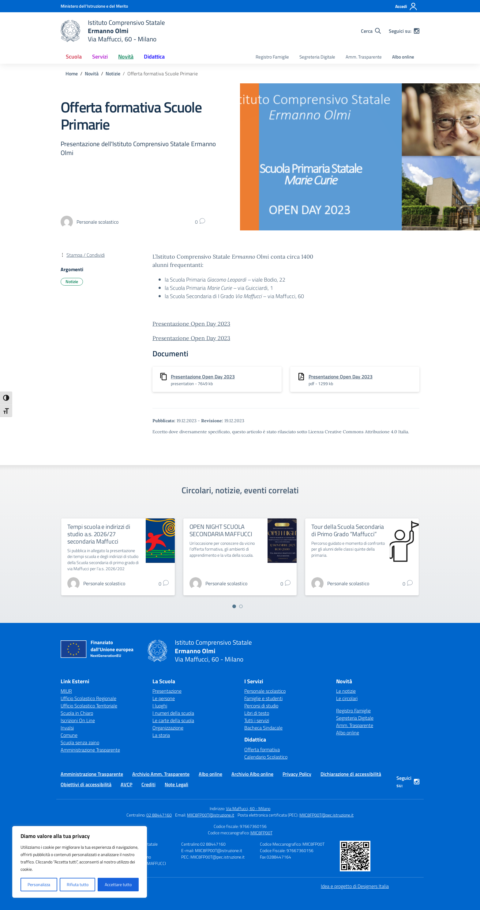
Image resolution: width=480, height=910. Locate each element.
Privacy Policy (297, 774)
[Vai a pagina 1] (234, 606)
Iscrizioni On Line (78, 720)
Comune (69, 735)
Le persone (163, 698)
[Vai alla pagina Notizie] (113, 73)
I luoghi (159, 705)
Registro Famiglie (272, 56)
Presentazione (167, 691)
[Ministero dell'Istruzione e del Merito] (94, 6)
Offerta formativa (262, 749)
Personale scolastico (265, 691)
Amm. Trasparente (364, 56)
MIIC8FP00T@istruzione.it (210, 815)
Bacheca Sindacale (263, 727)
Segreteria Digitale (317, 56)
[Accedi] (406, 6)
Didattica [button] (154, 56)
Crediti (148, 784)
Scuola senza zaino (80, 742)
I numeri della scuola (173, 713)
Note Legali (176, 784)
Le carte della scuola (173, 720)
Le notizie (346, 691)
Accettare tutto (118, 884)
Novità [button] (125, 56)
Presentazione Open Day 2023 (191, 323)
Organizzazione (167, 727)
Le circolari (347, 698)
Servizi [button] (100, 56)
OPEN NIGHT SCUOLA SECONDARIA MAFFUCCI (220, 530)
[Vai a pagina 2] (241, 606)
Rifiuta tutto (77, 884)
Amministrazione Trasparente (90, 749)
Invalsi (67, 727)
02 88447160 (159, 815)
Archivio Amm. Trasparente (160, 774)
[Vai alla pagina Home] (72, 73)
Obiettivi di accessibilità (86, 784)
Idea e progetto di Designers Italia (355, 886)
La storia (161, 735)
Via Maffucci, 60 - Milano (248, 808)
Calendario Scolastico (265, 756)
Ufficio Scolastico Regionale (88, 698)
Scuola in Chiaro (77, 713)
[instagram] (416, 31)
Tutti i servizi (256, 720)
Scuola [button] (74, 56)
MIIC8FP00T (261, 832)
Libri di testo (256, 713)
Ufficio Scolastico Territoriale (89, 705)
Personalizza (39, 884)
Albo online (403, 56)
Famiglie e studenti (263, 698)
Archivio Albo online (252, 774)
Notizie (72, 281)
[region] (79, 862)
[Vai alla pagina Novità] (92, 73)
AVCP (126, 784)
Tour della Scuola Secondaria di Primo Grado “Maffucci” (347, 530)
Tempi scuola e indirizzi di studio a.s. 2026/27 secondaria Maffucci (98, 534)
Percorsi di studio (261, 705)
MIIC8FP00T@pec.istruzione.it (326, 815)
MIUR (66, 691)
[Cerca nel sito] (371, 31)
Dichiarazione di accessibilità (351, 774)
